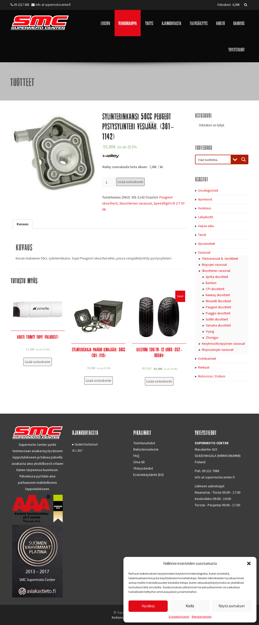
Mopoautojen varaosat (217, 350)
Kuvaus (23, 224)
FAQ (136, 455)
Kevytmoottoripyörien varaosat (223, 343)
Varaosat (204, 252)
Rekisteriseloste (201, 616)
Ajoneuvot (205, 199)
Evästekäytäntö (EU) (148, 474)
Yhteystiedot (236, 49)
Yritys (149, 23)
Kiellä (190, 605)
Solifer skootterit (217, 319)
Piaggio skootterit (218, 313)
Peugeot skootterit (218, 307)
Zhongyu (212, 337)
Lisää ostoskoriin (130, 181)
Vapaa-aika (206, 226)
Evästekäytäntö (179, 616)
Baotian (211, 283)
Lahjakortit (205, 217)
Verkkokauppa (127, 23)
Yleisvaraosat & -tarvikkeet (220, 258)
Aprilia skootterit (217, 277)
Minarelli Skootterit (218, 301)
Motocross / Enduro (211, 376)
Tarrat (202, 235)
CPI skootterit (215, 289)
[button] (248, 563)
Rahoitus (239, 23)
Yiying (210, 331)
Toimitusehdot (144, 443)
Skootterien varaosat (135, 203)
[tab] (22, 224)
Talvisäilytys (199, 23)
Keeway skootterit (218, 295)
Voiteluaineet (207, 358)
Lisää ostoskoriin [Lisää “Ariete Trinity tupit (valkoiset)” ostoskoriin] (37, 361)
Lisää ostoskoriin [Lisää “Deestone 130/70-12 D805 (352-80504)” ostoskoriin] (159, 381)
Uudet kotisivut (86, 444)
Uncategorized (208, 190)
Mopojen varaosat (214, 265)
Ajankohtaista (171, 23)
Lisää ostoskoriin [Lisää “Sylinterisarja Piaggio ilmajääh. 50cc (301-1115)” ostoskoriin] (98, 380)
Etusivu (105, 23)
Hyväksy (148, 605)
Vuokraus (204, 208)
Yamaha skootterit (218, 325)
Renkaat (203, 367)
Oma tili (139, 462)
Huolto (220, 23)
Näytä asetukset (232, 605)
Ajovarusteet (206, 243)
